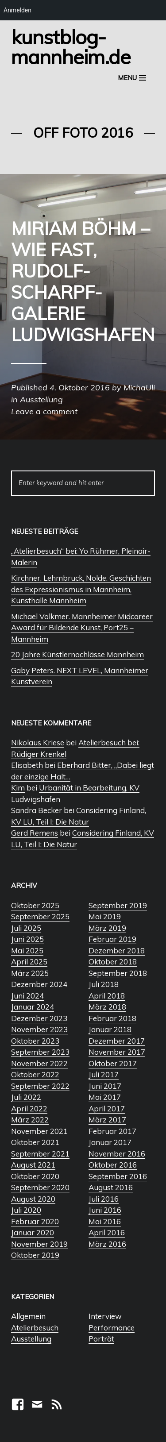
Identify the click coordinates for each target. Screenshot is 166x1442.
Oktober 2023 (35, 1040)
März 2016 (107, 1244)
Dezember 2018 (117, 950)
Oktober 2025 (35, 905)
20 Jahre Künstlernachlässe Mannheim (77, 654)
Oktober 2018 (113, 961)
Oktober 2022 (35, 1074)
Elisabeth (27, 765)
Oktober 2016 (113, 1164)
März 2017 (107, 1119)
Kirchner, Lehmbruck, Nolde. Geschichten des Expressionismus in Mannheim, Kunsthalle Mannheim (81, 589)
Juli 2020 (26, 1210)
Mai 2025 (27, 950)
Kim (18, 787)
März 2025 (30, 973)
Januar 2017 (110, 1142)
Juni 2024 (27, 995)
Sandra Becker (36, 810)
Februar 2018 (112, 1018)
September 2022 (40, 1086)
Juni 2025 (27, 939)
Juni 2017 (105, 1086)
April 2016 (107, 1232)
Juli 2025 (26, 928)
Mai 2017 (105, 1097)
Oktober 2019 (35, 1255)
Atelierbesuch (34, 1327)
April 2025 (29, 961)
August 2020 (33, 1198)
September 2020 (40, 1187)
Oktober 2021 (35, 1142)
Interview (105, 1316)
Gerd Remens (34, 832)
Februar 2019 (112, 939)
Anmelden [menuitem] (17, 10)
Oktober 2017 (113, 1063)
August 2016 (111, 1187)
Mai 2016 (105, 1221)
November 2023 (39, 1029)
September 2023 (40, 1051)
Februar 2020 (35, 1221)
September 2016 (118, 1176)
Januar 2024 (32, 1006)
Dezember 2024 (39, 984)
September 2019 (118, 905)
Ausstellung (31, 1338)
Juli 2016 (104, 1198)
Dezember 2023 (39, 1018)
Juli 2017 (104, 1074)
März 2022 (30, 1119)
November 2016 (117, 1153)
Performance (112, 1327)
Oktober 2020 (35, 1176)
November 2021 (39, 1131)
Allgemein (28, 1316)
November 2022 (39, 1063)
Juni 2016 (105, 1210)
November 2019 (39, 1244)
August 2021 (33, 1164)
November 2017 (117, 1051)
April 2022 (29, 1108)
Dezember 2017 (117, 1040)
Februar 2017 (112, 1131)
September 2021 (40, 1153)
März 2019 (107, 928)
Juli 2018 (104, 984)
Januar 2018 (110, 1029)
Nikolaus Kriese (37, 742)
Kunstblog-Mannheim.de (71, 46)
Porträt (101, 1338)
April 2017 (107, 1108)
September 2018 (118, 973)
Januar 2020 (32, 1232)
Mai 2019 (105, 916)
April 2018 (107, 995)
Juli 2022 (26, 1097)
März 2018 (107, 1006)
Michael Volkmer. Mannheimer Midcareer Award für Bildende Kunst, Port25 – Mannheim (82, 628)
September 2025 (40, 916)
